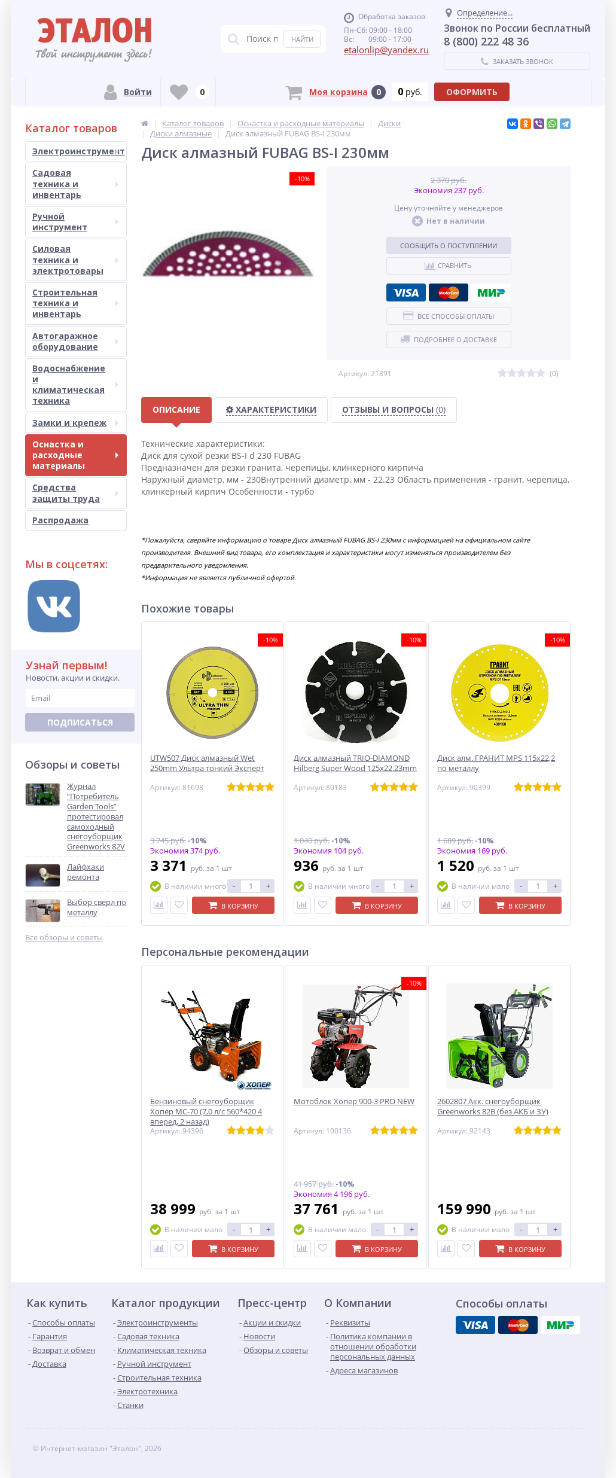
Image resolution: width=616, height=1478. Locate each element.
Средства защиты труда (75, 493)
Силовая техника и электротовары (75, 259)
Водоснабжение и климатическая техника (75, 384)
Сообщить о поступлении (448, 245)
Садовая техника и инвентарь (75, 183)
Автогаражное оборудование (75, 341)
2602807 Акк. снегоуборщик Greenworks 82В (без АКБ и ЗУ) (492, 1106)
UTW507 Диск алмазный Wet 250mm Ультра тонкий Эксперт (207, 763)
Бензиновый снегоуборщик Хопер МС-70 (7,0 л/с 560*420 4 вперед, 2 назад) (206, 1111)
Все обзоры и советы (64, 937)
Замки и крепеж (75, 422)
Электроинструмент (78, 151)
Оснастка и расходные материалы (75, 454)
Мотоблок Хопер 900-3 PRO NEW (354, 1101)
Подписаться (80, 722)
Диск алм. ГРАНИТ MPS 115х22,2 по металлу (496, 763)
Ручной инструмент (75, 222)
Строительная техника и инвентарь (75, 303)
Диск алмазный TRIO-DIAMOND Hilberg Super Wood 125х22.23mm (355, 763)
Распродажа (60, 520)
